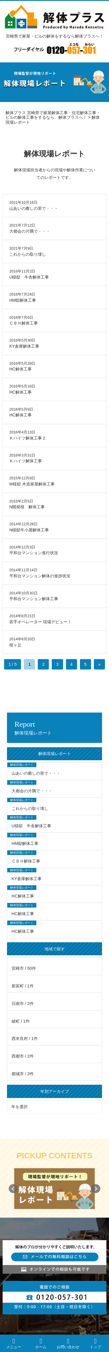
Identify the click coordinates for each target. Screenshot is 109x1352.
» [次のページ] (99, 664)
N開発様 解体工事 (27, 507)
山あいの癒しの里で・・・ (33, 208)
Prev (13, 1188)
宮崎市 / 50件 (24, 968)
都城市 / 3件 (23, 1073)
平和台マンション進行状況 (33, 552)
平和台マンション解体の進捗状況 (39, 576)
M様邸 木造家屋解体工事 (32, 484)
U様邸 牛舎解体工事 (29, 277)
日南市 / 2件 (23, 1003)
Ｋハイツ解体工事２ (27, 438)
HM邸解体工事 (22, 300)
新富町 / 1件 (23, 986)
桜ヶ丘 (15, 645)
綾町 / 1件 (21, 1021)
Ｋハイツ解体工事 (25, 461)
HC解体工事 (20, 369)
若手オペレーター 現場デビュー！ (40, 622)
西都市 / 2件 (23, 1056)
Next (95, 1188)
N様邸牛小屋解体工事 (29, 530)
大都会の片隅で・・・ (29, 231)
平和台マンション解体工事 (33, 598)
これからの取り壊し (27, 254)
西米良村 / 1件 (25, 1038)
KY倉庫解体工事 (24, 346)
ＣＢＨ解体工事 (23, 323)
